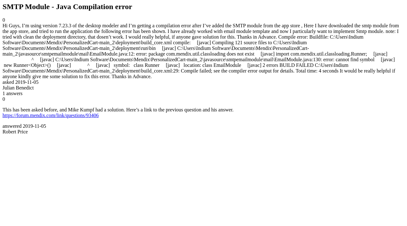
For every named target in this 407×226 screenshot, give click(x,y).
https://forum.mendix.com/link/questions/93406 (51, 115)
